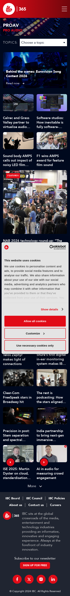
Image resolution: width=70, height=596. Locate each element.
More (32, 486)
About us (15, 505)
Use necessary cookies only (35, 345)
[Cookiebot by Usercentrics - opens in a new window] (50, 247)
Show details (49, 309)
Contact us (36, 505)
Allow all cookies (35, 321)
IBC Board (12, 498)
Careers (55, 505)
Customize (35, 333)
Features (12, 175)
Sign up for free (35, 565)
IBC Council (34, 498)
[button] (63, 9)
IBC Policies (57, 498)
